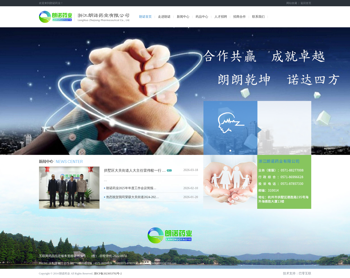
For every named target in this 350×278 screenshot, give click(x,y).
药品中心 (202, 16)
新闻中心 (183, 16)
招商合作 (239, 16)
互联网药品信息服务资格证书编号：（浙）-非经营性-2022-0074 (83, 256)
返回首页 (305, 3)
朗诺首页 (145, 16)
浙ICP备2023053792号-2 (108, 273)
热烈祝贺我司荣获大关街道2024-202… (132, 197)
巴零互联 (305, 273)
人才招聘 (220, 16)
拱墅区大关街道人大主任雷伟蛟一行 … (135, 170)
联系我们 (258, 16)
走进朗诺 (164, 16)
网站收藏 (291, 3)
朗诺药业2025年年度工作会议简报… (131, 188)
